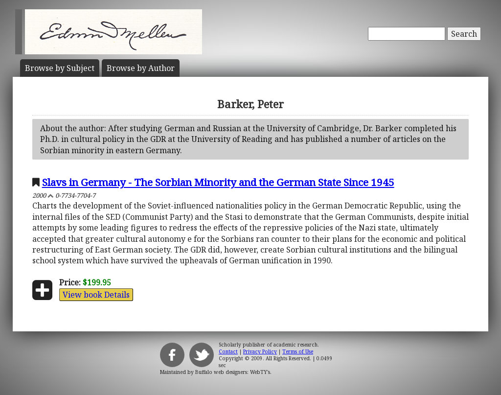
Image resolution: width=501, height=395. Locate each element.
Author (141, 68)
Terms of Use (297, 351)
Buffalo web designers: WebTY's (232, 372)
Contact (228, 351)
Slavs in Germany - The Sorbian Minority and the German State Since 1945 (218, 182)
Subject (59, 68)
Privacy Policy (260, 351)
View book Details (96, 294)
